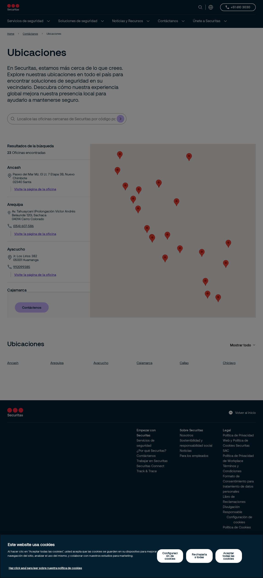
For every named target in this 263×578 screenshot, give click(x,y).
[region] (131, 556)
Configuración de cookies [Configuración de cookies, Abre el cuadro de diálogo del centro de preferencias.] (170, 555)
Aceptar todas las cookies (228, 555)
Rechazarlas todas (199, 556)
